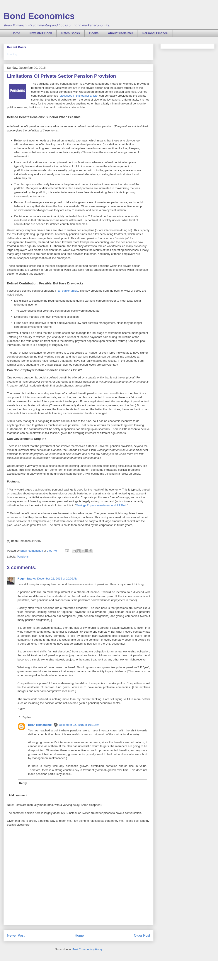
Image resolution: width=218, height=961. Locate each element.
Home (16, 33)
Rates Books (70, 33)
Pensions (23, 556)
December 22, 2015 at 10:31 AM (79, 724)
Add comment (18, 795)
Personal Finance (155, 33)
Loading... (13, 54)
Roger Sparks (26, 578)
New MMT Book (40, 33)
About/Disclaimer (120, 33)
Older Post (142, 935)
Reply (21, 708)
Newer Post (16, 935)
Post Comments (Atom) (87, 949)
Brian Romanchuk (40, 724)
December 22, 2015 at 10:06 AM (57, 578)
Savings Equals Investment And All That (101, 505)
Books (94, 33)
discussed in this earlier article (78, 95)
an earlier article (67, 290)
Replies (26, 717)
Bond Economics (39, 16)
